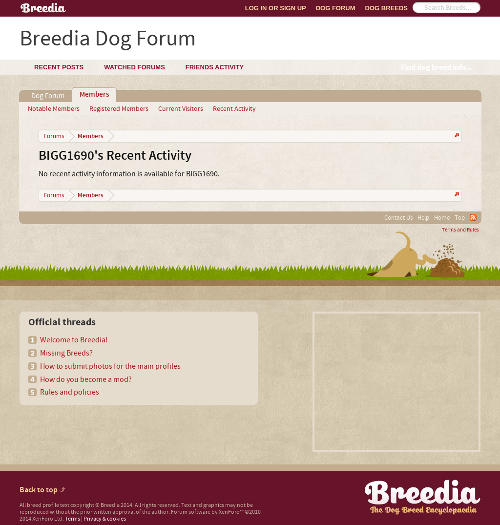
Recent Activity (234, 109)
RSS (473, 217)
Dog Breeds (386, 8)
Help (423, 218)
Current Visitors (180, 109)
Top (460, 218)
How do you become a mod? (86, 379)
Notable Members (54, 109)
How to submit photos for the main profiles (110, 366)
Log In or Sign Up (275, 8)
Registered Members (118, 109)
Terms (72, 519)
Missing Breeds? (66, 353)
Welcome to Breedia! (74, 340)
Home (442, 218)
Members (94, 95)
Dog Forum (335, 8)
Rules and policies (69, 392)
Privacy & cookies (104, 519)
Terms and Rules (460, 230)
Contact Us (398, 218)
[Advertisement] (396, 382)
